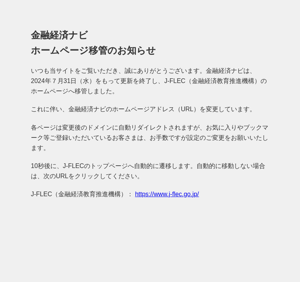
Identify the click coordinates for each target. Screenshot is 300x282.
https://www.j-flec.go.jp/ (167, 194)
